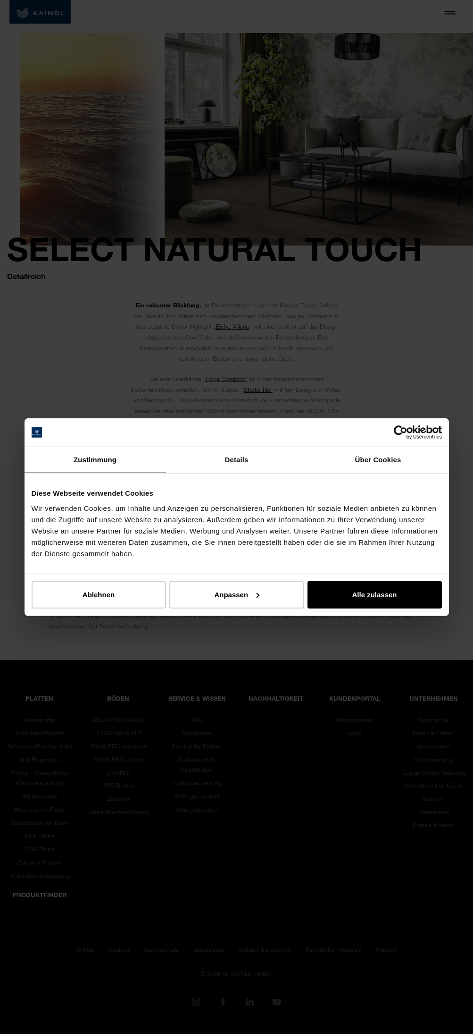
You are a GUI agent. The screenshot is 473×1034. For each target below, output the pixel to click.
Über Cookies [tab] (378, 460)
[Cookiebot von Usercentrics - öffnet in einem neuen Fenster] (400, 432)
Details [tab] (237, 460)
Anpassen (236, 594)
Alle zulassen (374, 594)
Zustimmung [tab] (95, 460)
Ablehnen (99, 594)
